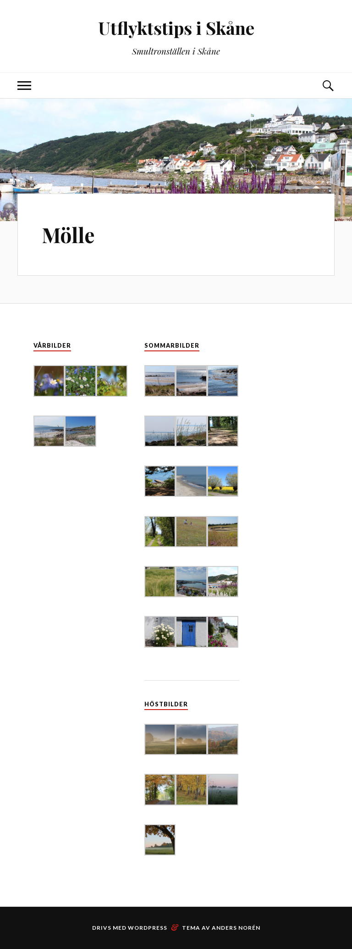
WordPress (147, 927)
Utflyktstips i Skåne (176, 27)
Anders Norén (236, 927)
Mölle (68, 234)
